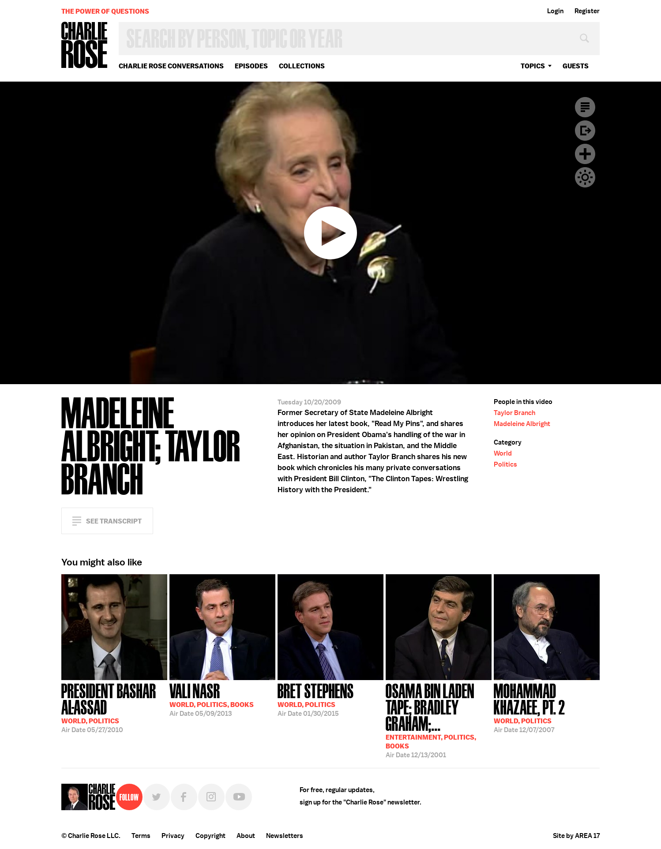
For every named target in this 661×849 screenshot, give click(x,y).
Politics (505, 464)
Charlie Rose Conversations (171, 66)
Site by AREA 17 (576, 835)
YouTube (238, 797)
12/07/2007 (547, 707)
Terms (140, 835)
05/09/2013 (211, 699)
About (246, 835)
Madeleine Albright (522, 423)
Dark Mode (585, 177)
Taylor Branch (514, 412)
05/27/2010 (114, 707)
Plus (585, 154)
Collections (302, 66)
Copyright (210, 835)
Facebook (184, 797)
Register (587, 11)
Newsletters (284, 835)
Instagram (211, 797)
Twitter (156, 797)
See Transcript (114, 521)
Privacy (172, 835)
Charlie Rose (84, 46)
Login (555, 11)
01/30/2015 (316, 699)
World (503, 453)
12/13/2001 (439, 719)
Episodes (251, 66)
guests (576, 66)
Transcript (585, 107)
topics (533, 66)
